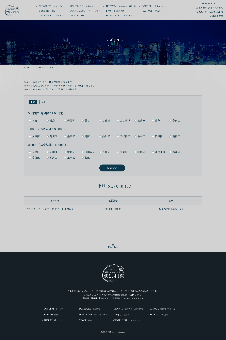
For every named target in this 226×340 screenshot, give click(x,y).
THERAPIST (52, 15)
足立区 (69, 157)
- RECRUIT (158, 314)
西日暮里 (123, 120)
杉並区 (175, 152)
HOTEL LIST (120, 15)
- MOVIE (85, 320)
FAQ (115, 10)
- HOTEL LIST (126, 320)
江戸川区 (158, 152)
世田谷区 (88, 152)
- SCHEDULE (89, 309)
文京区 (34, 136)
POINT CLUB (85, 10)
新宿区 (175, 136)
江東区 (122, 152)
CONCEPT (50, 6)
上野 (33, 120)
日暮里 (104, 120)
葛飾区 (34, 157)
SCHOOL (155, 6)
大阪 (43, 102)
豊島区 (104, 152)
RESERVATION (209, 3)
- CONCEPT (53, 309)
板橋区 (139, 152)
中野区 (69, 152)
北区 (86, 157)
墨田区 (69, 136)
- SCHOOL (161, 309)
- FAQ (122, 314)
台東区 (175, 120)
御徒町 (69, 120)
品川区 (104, 136)
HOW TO (121, 6)
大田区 (52, 152)
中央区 (139, 136)
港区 (86, 136)
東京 (32, 102)
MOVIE (77, 15)
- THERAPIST (54, 320)
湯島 (51, 120)
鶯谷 (86, 120)
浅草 (156, 120)
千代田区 (123, 136)
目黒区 (34, 152)
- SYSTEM (50, 314)
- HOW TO (128, 309)
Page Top (113, 246)
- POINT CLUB (92, 314)
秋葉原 (139, 120)
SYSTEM (47, 10)
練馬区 (52, 157)
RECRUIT (152, 10)
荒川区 (52, 136)
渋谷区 (157, 136)
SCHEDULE (81, 6)
